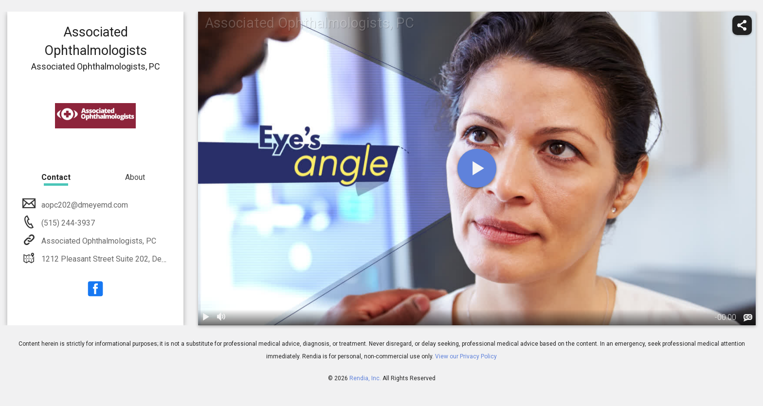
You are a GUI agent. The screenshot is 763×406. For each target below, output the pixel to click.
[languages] (748, 318)
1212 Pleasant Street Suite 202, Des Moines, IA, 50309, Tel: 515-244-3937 (167, 259)
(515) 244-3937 (67, 223)
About (135, 177)
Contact (56, 177)
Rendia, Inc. (365, 378)
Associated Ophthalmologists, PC (97, 241)
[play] (476, 168)
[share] (742, 25)
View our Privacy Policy (466, 356)
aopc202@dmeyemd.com (83, 205)
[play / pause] (206, 317)
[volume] (221, 317)
